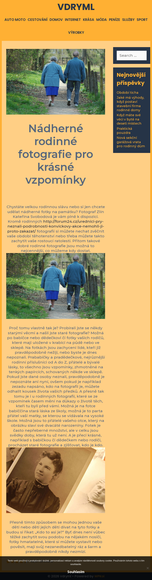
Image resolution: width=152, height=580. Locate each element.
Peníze (114, 19)
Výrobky (76, 32)
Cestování (37, 19)
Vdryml (76, 7)
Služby (128, 19)
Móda (101, 19)
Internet (73, 19)
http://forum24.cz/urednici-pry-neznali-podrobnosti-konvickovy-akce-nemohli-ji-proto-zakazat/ (55, 226)
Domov (56, 19)
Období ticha (127, 93)
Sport (142, 19)
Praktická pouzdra (124, 131)
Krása (88, 19)
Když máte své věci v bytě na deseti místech (129, 119)
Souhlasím (76, 571)
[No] (147, 568)
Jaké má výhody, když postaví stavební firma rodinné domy (130, 104)
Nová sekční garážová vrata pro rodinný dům (131, 142)
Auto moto (15, 19)
